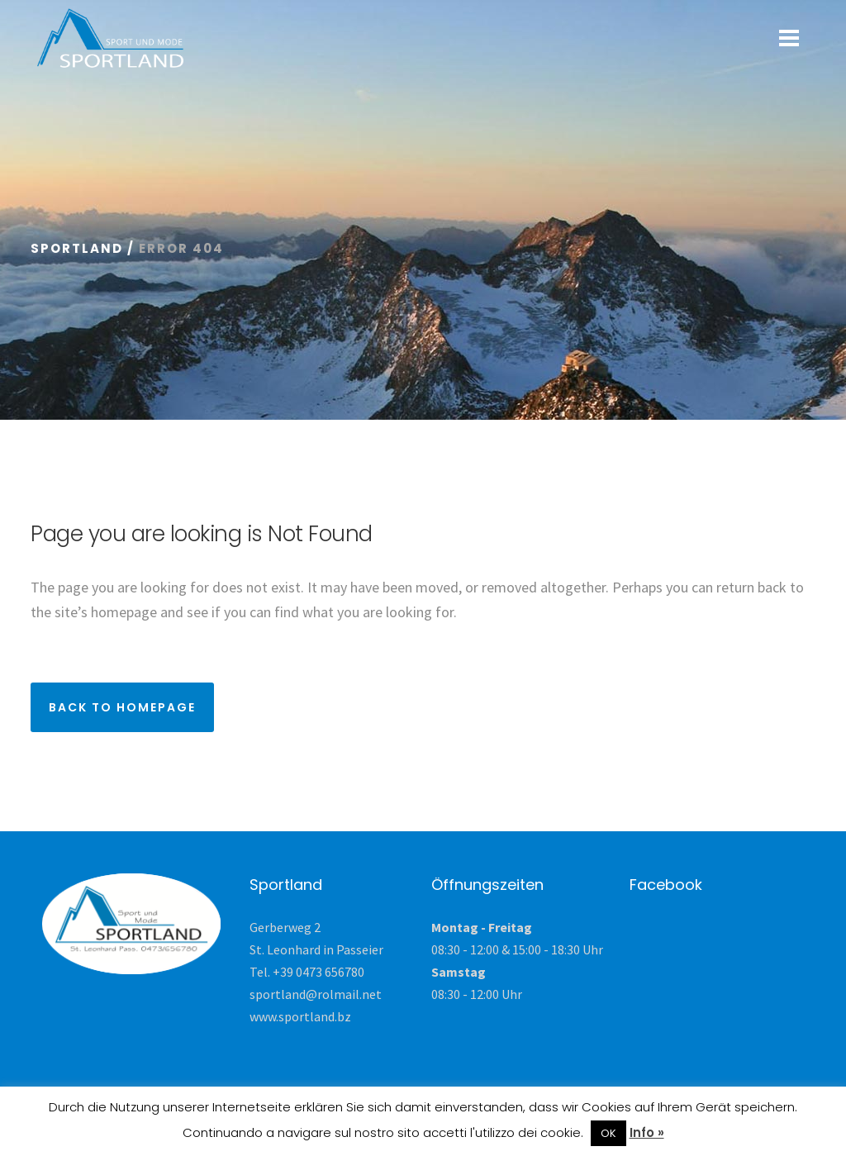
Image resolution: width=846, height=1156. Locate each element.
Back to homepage (122, 707)
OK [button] (608, 1133)
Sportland (77, 248)
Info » (647, 1132)
